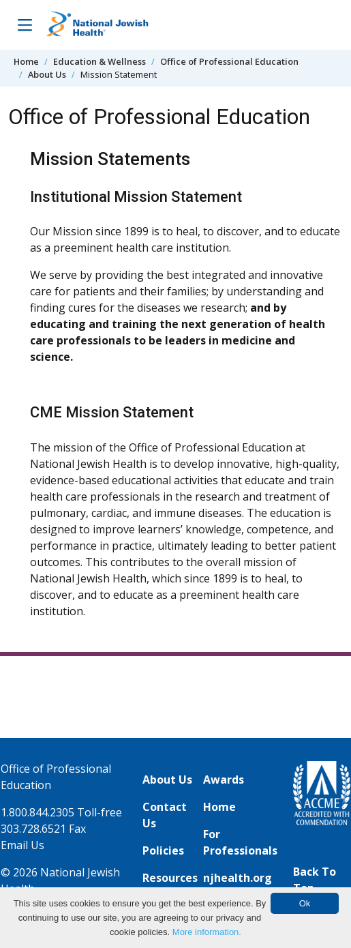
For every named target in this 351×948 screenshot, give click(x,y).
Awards (223, 779)
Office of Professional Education (229, 61)
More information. (206, 932)
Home (26, 61)
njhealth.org (237, 877)
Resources (170, 877)
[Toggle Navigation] (24, 24)
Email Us (22, 845)
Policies (163, 850)
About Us (47, 74)
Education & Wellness (99, 61)
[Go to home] (97, 25)
